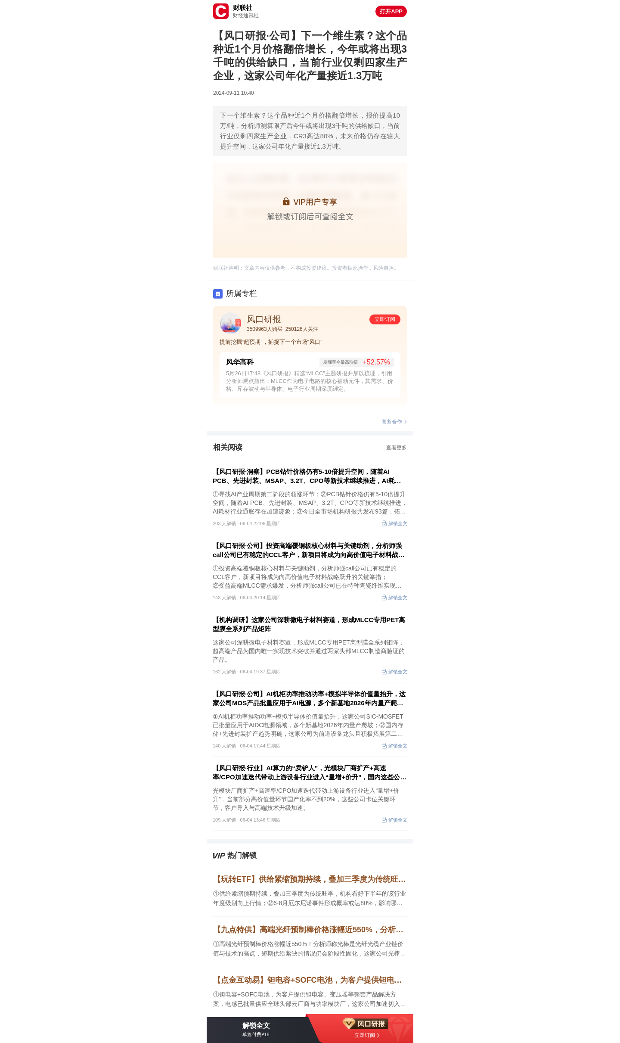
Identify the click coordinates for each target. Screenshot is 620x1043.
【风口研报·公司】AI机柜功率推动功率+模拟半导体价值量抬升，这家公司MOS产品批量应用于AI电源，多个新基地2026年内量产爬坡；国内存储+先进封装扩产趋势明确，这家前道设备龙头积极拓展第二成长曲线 (309, 698)
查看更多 (396, 448)
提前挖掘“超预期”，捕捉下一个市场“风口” (271, 342)
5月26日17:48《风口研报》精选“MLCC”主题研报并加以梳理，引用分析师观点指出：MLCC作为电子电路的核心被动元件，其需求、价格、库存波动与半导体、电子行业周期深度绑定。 (309, 381)
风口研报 (264, 319)
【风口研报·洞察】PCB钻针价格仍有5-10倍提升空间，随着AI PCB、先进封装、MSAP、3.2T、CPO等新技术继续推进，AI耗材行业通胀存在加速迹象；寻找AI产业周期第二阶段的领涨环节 (307, 476)
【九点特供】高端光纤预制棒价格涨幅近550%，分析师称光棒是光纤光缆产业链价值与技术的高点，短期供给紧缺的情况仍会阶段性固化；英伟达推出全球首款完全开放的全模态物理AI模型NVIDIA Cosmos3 (310, 929)
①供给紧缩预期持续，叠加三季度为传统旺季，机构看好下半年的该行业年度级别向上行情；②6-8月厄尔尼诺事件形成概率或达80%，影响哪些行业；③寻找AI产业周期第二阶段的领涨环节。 (309, 899)
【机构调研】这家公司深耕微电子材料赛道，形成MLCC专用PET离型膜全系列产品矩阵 (309, 624)
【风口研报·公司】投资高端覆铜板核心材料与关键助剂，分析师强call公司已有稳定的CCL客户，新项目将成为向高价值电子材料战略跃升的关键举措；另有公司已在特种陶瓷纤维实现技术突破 (309, 550)
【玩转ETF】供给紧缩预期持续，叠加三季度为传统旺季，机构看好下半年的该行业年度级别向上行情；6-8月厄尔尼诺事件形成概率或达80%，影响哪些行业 (310, 879)
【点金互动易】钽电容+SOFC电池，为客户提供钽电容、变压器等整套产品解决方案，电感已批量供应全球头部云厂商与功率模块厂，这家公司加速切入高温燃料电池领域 (310, 980)
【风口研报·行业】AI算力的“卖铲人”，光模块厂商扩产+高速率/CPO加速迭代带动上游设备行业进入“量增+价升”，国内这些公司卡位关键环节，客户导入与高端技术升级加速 (309, 772)
